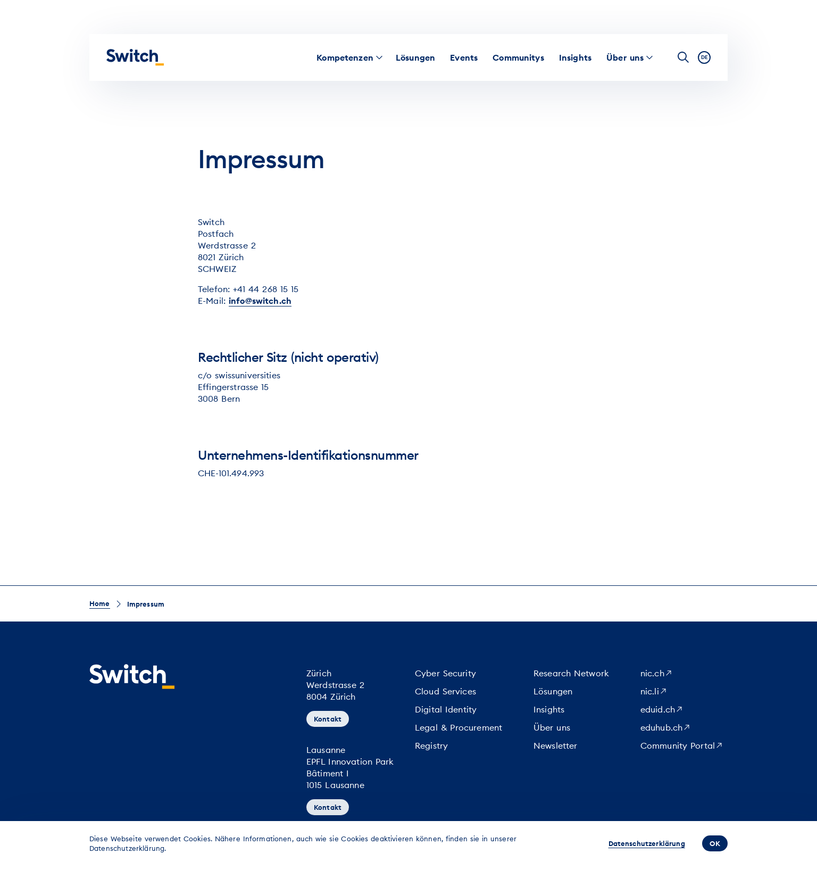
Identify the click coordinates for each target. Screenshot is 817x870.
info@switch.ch (260, 300)
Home (99, 603)
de (704, 57)
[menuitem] (345, 57)
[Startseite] (135, 57)
